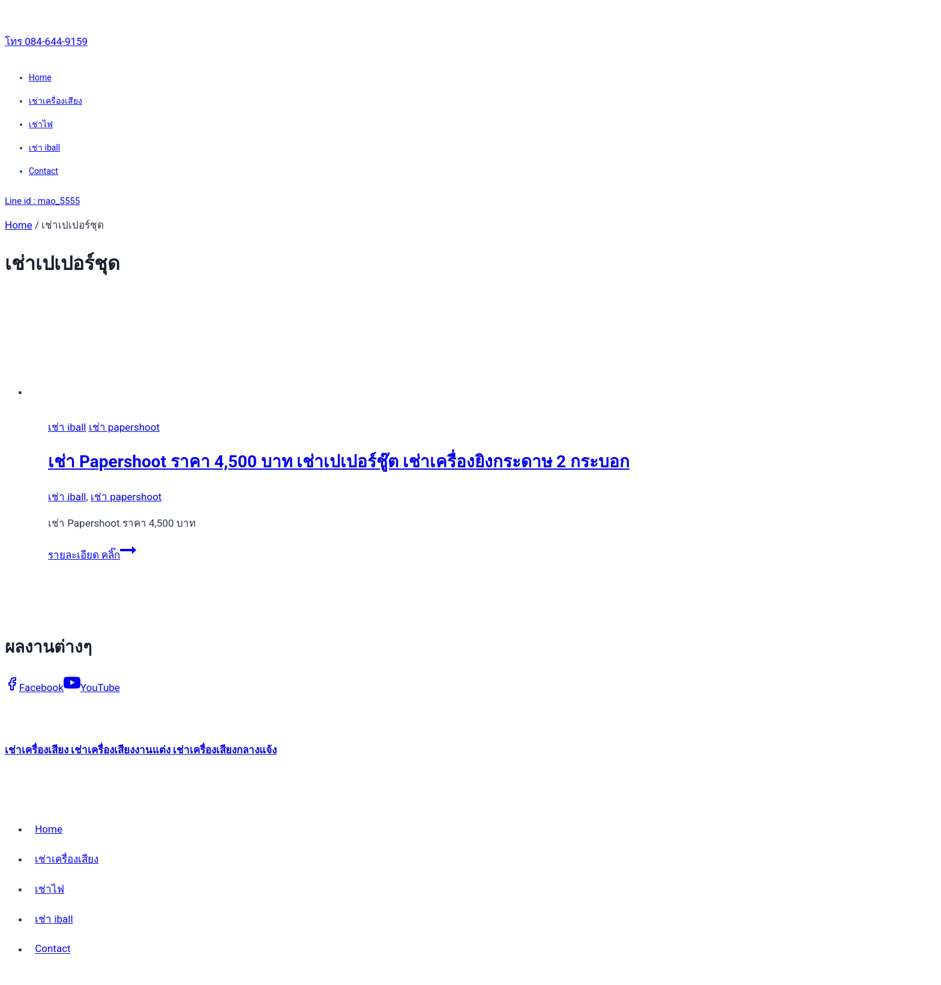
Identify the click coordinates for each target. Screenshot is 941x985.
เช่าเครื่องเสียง (55, 101)
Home (40, 77)
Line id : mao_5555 (42, 201)
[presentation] (401, 347)
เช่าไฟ (41, 124)
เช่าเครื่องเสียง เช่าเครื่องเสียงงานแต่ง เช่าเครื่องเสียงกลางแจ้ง (141, 750)
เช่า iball (44, 147)
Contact (43, 171)
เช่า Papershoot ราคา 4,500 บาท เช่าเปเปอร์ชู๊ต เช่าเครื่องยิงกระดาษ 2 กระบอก (339, 462)
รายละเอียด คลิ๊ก (92, 555)
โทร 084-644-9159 (46, 41)
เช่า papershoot (124, 427)
